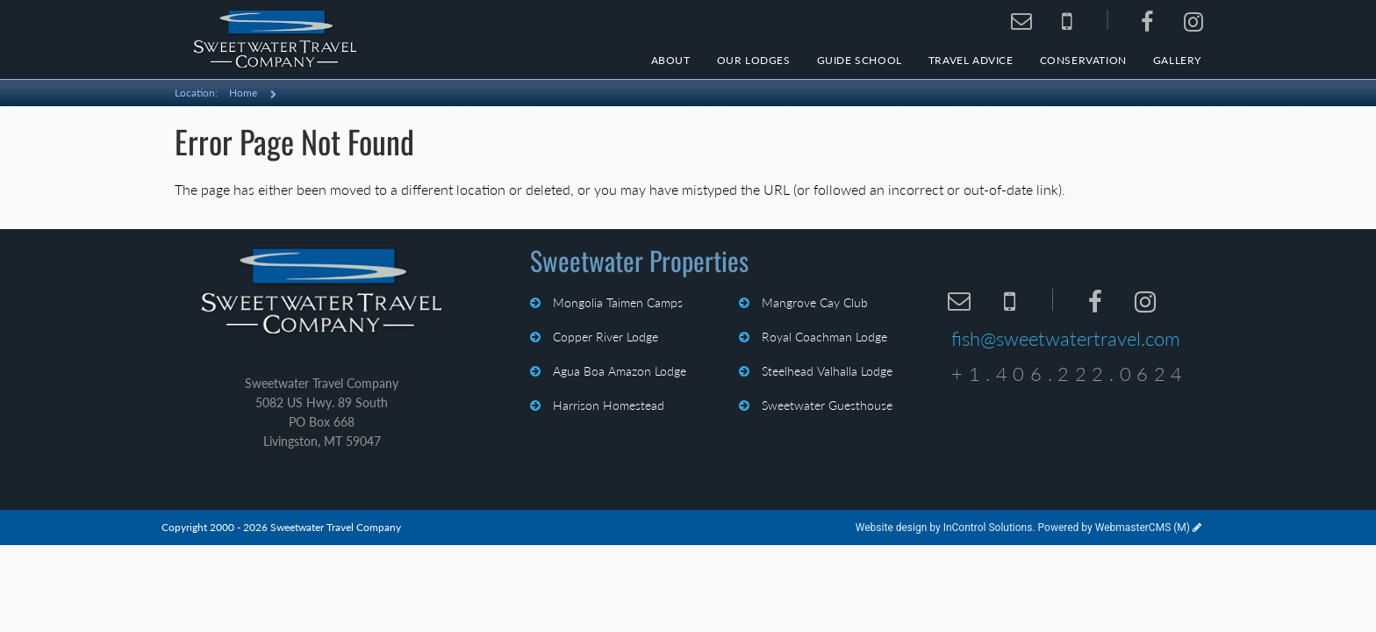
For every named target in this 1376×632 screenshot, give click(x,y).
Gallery (1177, 60)
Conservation (1083, 60)
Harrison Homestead (606, 405)
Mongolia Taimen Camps (616, 302)
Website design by (944, 527)
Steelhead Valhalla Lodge (825, 370)
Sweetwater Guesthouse (825, 405)
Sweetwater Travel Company (321, 292)
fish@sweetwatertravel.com (1065, 338)
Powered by (1114, 527)
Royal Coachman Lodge (822, 336)
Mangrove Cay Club (813, 302)
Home (243, 92)
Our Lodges (754, 60)
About (671, 60)
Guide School (859, 60)
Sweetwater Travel (275, 39)
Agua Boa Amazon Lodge (617, 370)
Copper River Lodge (603, 336)
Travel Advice (971, 60)
